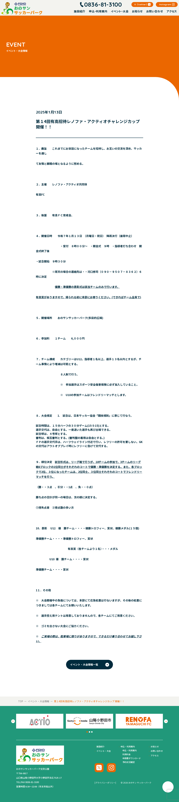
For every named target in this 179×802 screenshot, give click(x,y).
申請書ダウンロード (131, 758)
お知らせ (137, 11)
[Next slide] (166, 721)
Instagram (165, 4)
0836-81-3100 (103, 4)
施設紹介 (79, 11)
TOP (20, 701)
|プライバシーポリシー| (105, 783)
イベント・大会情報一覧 (84, 664)
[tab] (87, 732)
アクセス (172, 11)
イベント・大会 (120, 11)
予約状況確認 (128, 762)
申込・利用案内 (98, 11)
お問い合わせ (154, 11)
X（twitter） (141, 4)
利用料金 (126, 754)
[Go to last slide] (13, 721)
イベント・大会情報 (38, 701)
